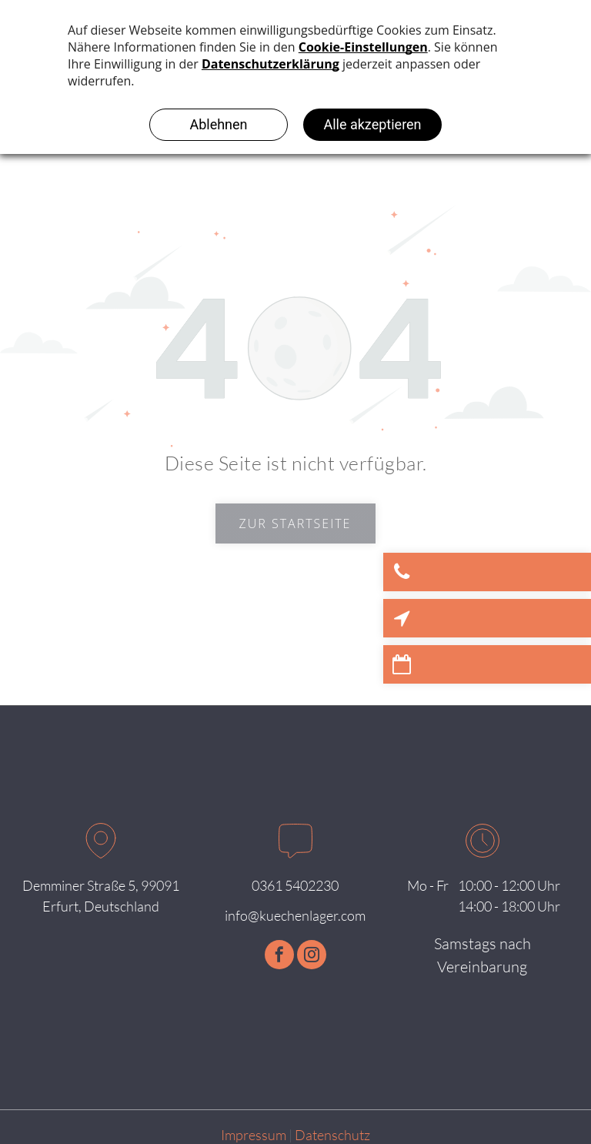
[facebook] (279, 956)
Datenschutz (332, 1134)
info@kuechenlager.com (295, 915)
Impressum (253, 1134)
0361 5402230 (295, 885)
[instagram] (311, 956)
